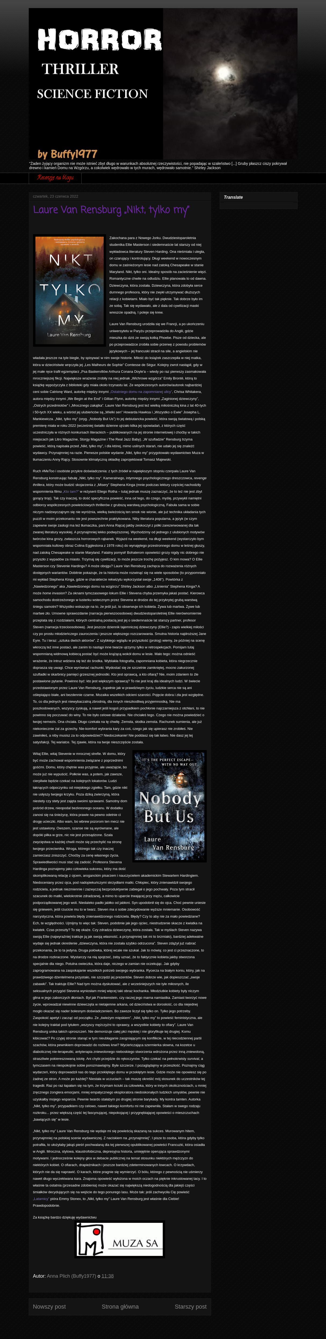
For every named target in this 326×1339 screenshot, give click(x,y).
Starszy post (191, 1306)
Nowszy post (49, 1306)
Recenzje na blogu (55, 178)
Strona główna (120, 1306)
